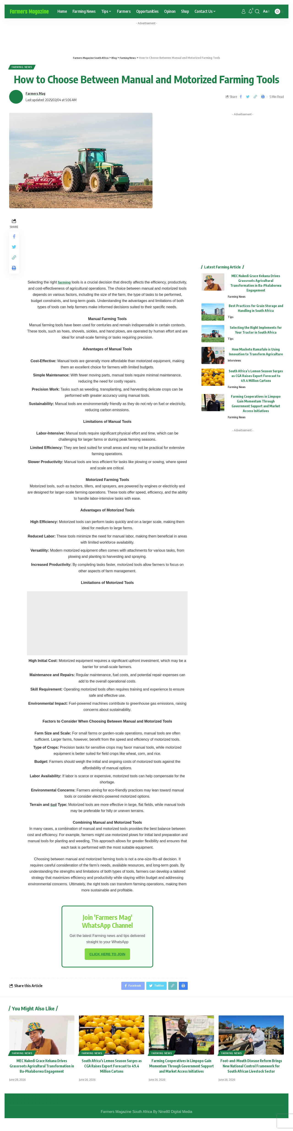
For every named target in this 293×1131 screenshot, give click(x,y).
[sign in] (243, 11)
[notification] (250, 11)
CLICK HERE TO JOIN (107, 956)
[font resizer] (266, 11)
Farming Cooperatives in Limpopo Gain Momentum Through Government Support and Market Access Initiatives (181, 1069)
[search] (257, 11)
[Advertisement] (107, 625)
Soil (53, 806)
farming (64, 284)
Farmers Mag (35, 95)
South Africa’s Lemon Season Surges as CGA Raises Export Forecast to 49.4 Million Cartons (256, 377)
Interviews (234, 362)
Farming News (24, 68)
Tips (230, 319)
